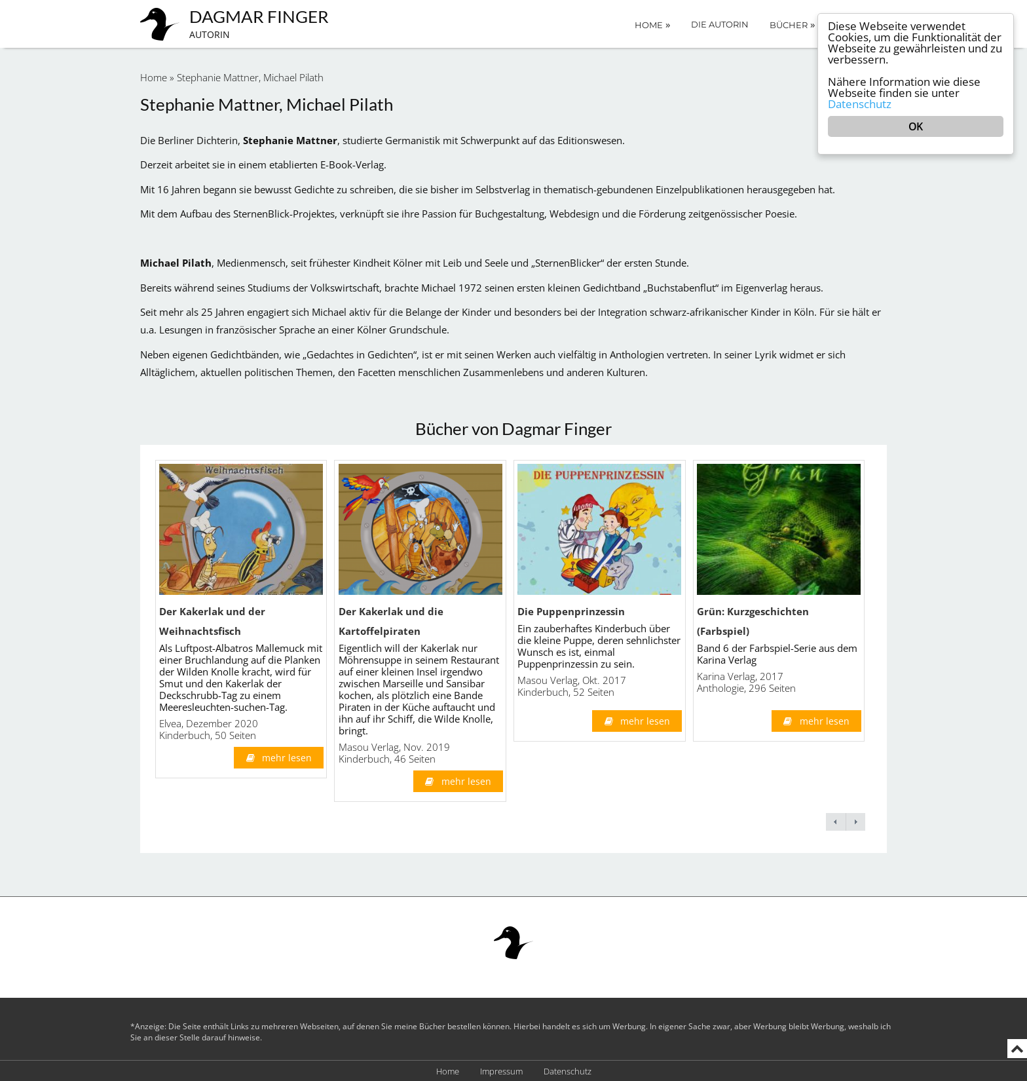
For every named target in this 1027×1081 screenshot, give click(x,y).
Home (652, 24)
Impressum (501, 1071)
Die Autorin (720, 24)
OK (915, 126)
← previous (836, 822)
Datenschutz (567, 1071)
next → (855, 822)
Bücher (792, 24)
